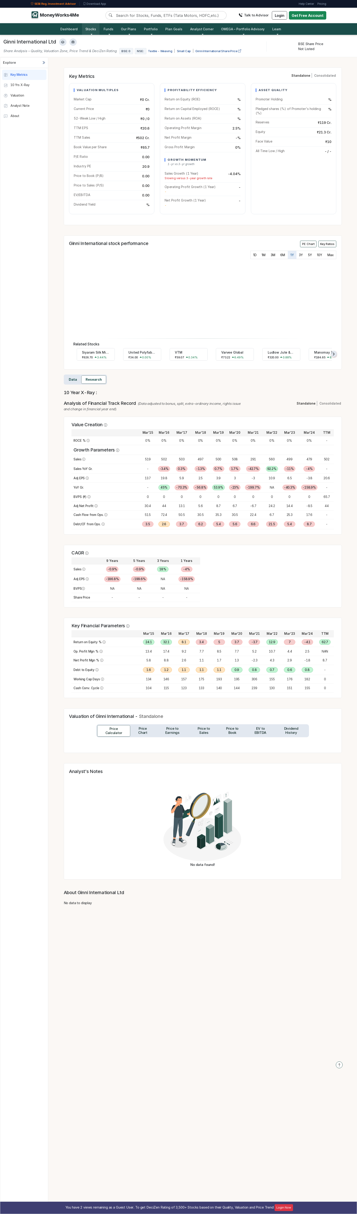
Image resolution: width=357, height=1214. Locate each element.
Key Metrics (15, 75)
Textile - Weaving (160, 51)
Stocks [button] (90, 29)
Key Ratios (327, 244)
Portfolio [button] (151, 29)
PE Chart (308, 244)
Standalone (300, 75)
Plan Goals (173, 29)
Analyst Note (16, 106)
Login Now (283, 1207)
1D (255, 255)
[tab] (113, 731)
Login (279, 15)
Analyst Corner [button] (202, 29)
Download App (94, 4)
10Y (319, 255)
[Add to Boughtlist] (73, 42)
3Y (301, 255)
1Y (292, 255)
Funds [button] (108, 29)
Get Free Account (308, 15)
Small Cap (184, 51)
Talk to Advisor (253, 15)
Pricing (321, 3)
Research (94, 379)
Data (73, 379)
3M (273, 255)
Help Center (306, 3)
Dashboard (69, 29)
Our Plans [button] (128, 29)
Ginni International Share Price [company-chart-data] (218, 51)
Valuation (13, 95)
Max (330, 255)
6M (282, 255)
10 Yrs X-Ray (16, 85)
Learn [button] (276, 29)
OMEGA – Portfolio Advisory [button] (243, 29)
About (11, 116)
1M (263, 255)
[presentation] (334, 354)
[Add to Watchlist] (62, 42)
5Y (310, 255)
